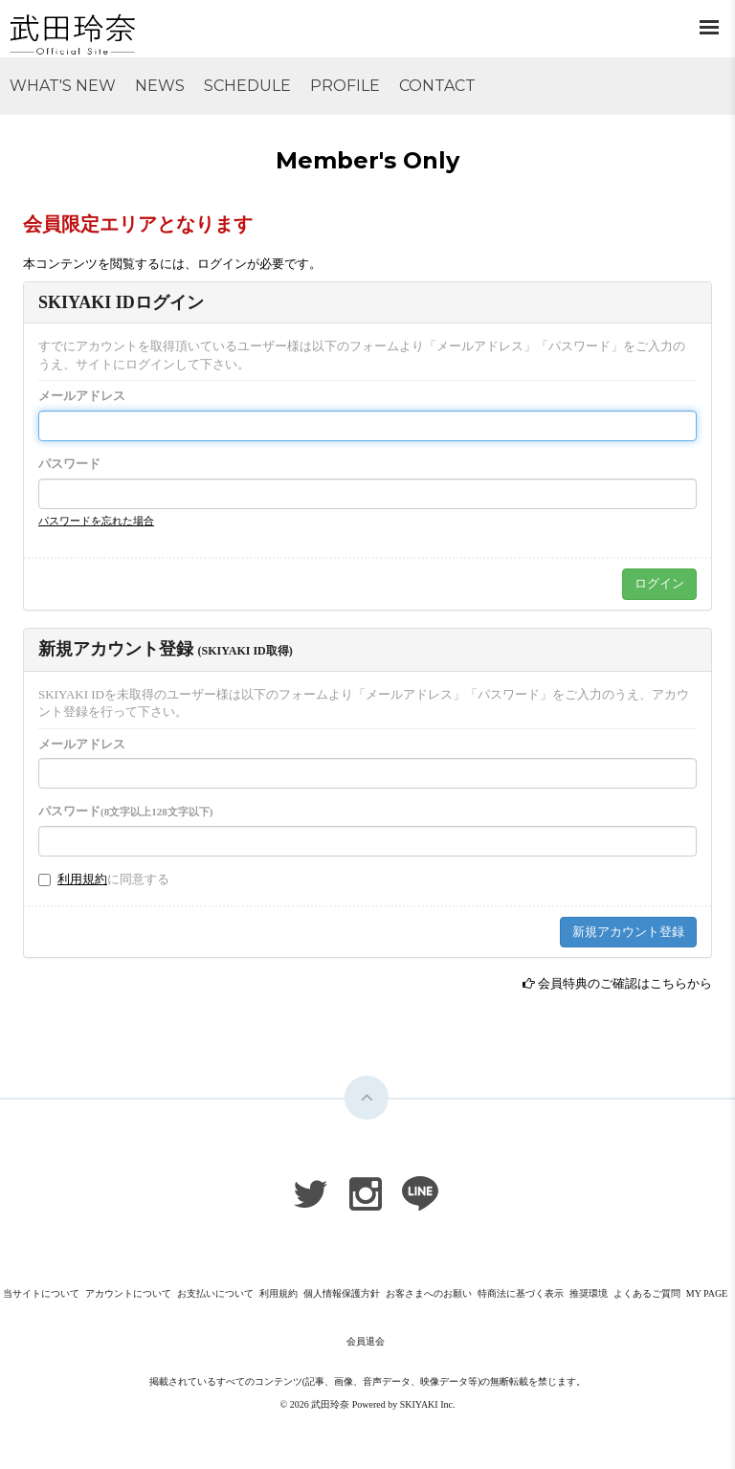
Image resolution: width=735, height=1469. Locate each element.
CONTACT (437, 86)
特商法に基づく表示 (521, 1293)
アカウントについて (128, 1293)
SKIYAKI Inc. (428, 1404)
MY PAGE (706, 1293)
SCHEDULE (247, 86)
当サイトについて (41, 1293)
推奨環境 (588, 1293)
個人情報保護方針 (341, 1293)
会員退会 (365, 1341)
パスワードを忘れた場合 (96, 520)
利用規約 (82, 879)
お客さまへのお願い (429, 1293)
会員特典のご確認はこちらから (625, 983)
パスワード (69, 463)
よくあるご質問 (646, 1293)
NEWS (160, 86)
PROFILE (345, 86)
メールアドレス (81, 396)
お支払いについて (215, 1293)
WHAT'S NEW (63, 86)
